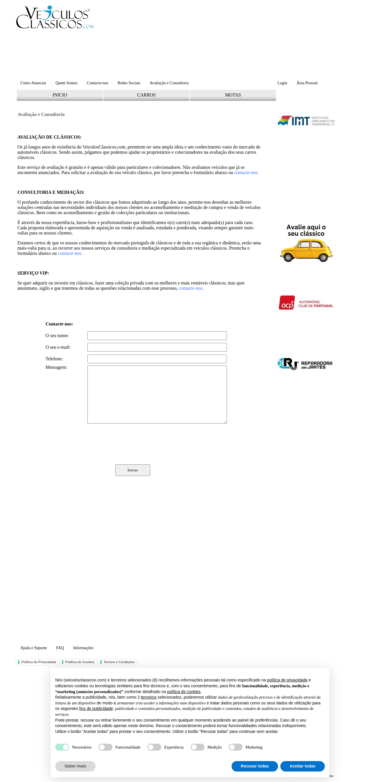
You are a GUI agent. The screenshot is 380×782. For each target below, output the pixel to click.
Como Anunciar (33, 83)
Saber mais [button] (75, 766)
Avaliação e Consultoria (169, 83)
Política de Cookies (80, 662)
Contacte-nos (97, 83)
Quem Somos (66, 83)
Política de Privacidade (38, 662)
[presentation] (136, 444)
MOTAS (233, 94)
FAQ (60, 648)
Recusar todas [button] (255, 766)
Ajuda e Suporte (33, 648)
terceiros (149, 697)
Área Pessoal (307, 83)
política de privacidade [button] (287, 680)
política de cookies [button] (183, 691)
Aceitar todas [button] (303, 766)
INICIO (60, 94)
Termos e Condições (119, 662)
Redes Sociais (129, 83)
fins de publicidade (96, 708)
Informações (83, 648)
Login (282, 83)
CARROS (146, 94)
